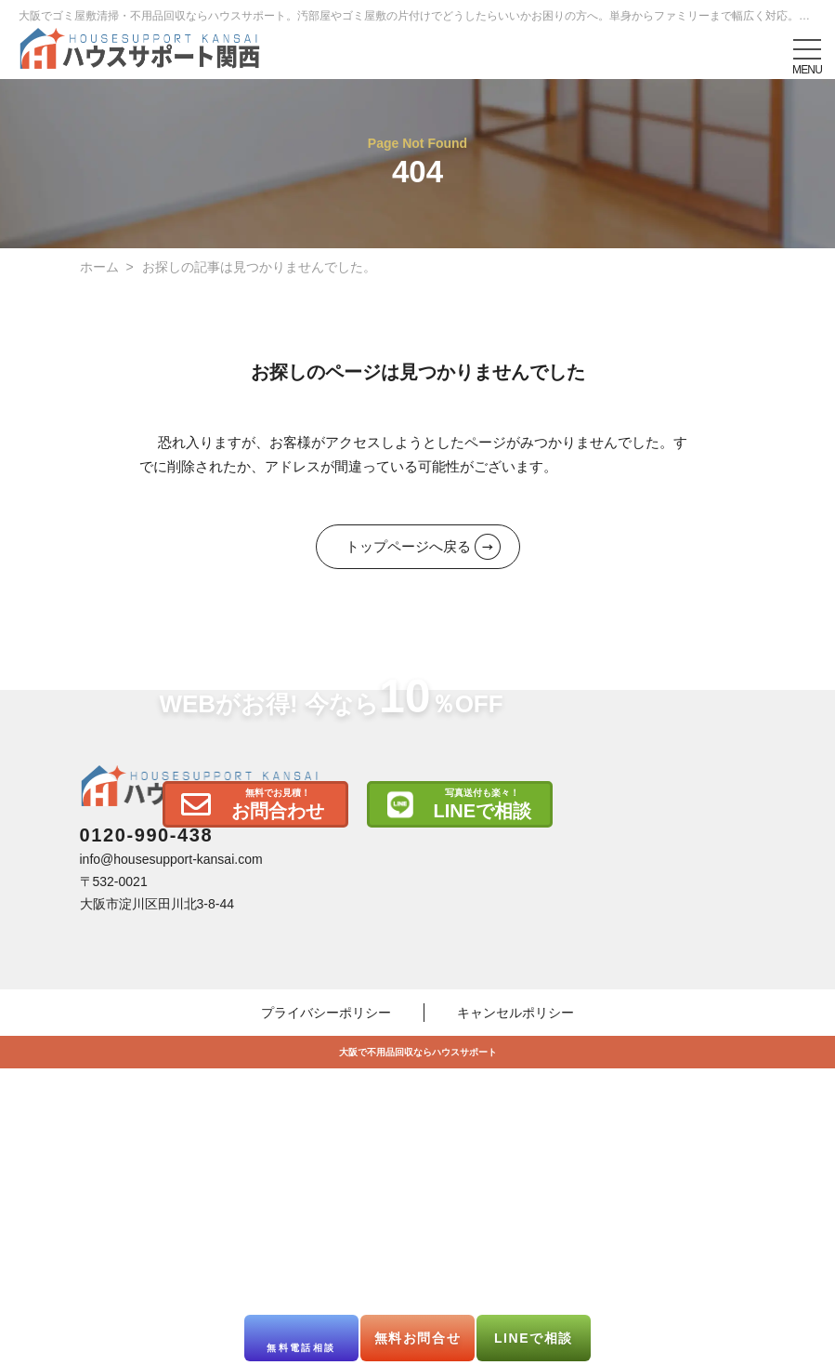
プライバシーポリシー (326, 1259)
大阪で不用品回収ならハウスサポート (418, 1299)
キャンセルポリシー (515, 1259)
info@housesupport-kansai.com (171, 1106)
